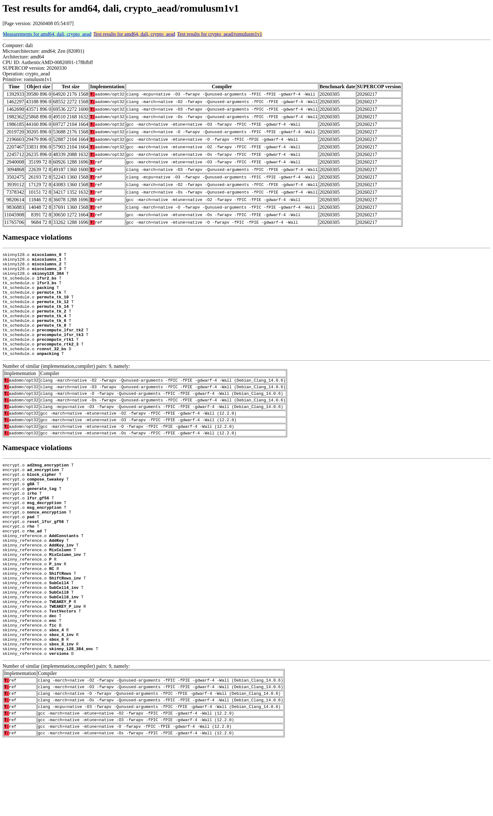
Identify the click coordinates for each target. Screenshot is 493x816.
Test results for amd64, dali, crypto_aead (134, 34)
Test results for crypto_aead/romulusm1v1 (219, 34)
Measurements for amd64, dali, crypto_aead (47, 34)
